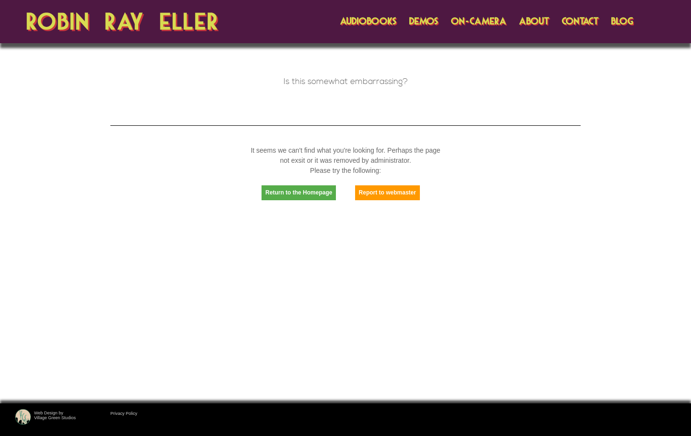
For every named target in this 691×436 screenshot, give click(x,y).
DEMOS (423, 21)
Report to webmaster (387, 192)
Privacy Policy (123, 413)
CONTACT (580, 21)
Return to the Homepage (298, 192)
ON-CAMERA (478, 21)
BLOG (621, 21)
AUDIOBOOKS (368, 21)
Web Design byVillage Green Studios (55, 415)
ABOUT (533, 21)
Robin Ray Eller (123, 22)
